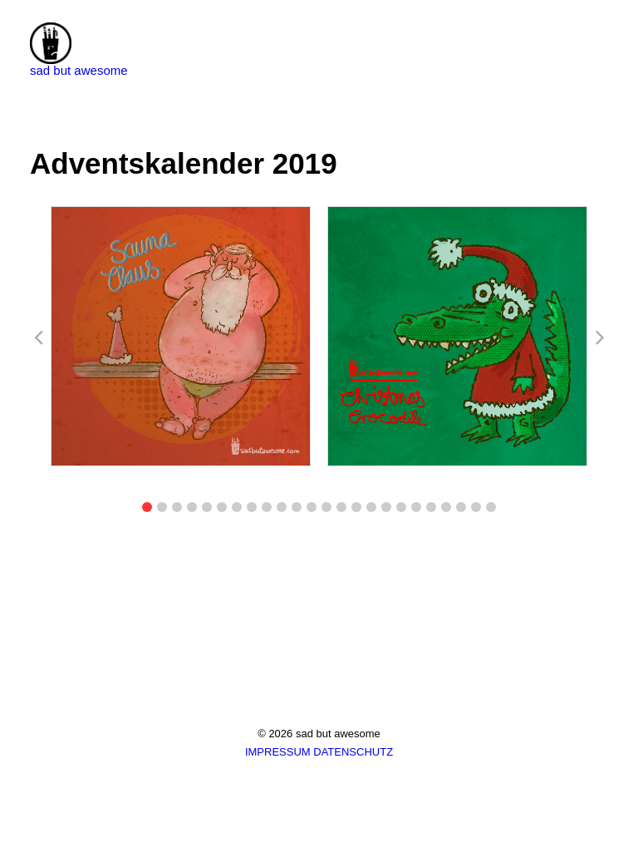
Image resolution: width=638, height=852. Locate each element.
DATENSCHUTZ (353, 752)
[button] (147, 507)
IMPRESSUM (278, 752)
